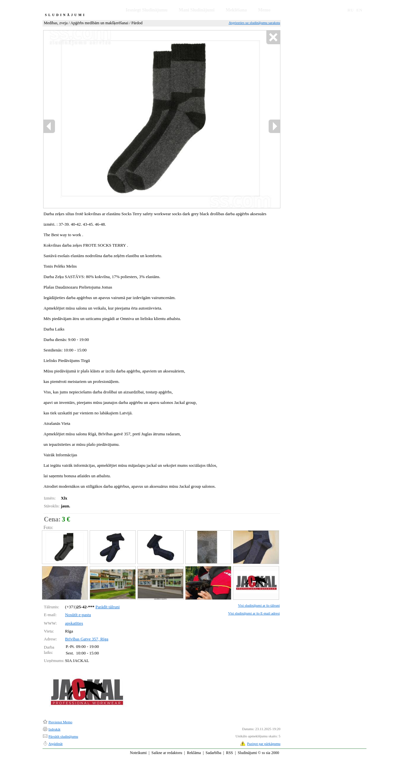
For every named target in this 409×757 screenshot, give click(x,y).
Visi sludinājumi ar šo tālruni (259, 605)
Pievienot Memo (60, 722)
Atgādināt (55, 744)
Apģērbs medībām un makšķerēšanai (99, 23)
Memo (264, 10)
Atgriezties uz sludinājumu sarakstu (254, 23)
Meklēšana (236, 10)
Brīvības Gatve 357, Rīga (86, 638)
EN (359, 10)
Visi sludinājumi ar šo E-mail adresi (254, 613)
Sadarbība (213, 752)
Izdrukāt (54, 729)
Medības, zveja (56, 23)
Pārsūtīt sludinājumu (63, 736)
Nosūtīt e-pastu (78, 614)
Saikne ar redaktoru (166, 752)
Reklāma (194, 752)
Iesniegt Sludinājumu (147, 10)
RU (350, 10)
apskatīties (74, 623)
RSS (229, 752)
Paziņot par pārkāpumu (263, 744)
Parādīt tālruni (108, 606)
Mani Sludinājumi (196, 10)
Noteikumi (138, 752)
